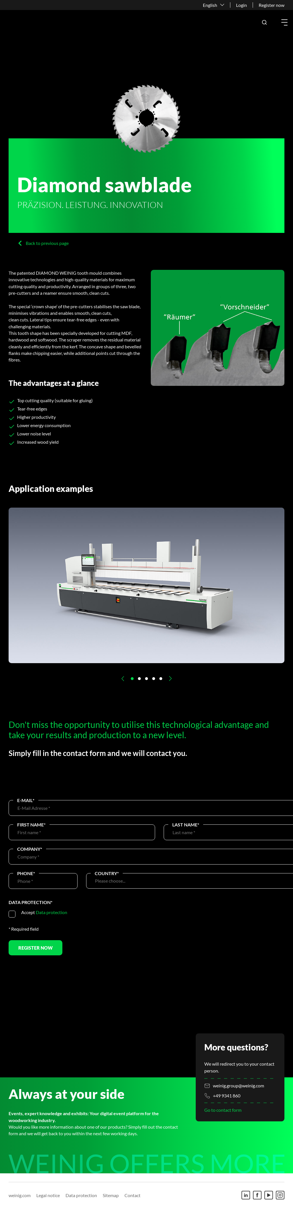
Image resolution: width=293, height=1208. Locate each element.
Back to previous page (47, 243)
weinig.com (20, 1195)
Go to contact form (222, 1110)
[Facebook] (257, 1195)
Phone (26, 873)
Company (29, 849)
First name (31, 824)
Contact (132, 1195)
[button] (264, 22)
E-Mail (25, 800)
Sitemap (111, 1195)
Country (107, 873)
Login (241, 5)
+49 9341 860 (226, 1096)
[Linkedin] (245, 1195)
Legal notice (48, 1195)
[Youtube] (268, 1195)
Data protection (51, 912)
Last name (185, 824)
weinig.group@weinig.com (238, 1086)
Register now (271, 5)
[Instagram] (280, 1195)
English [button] (210, 5)
